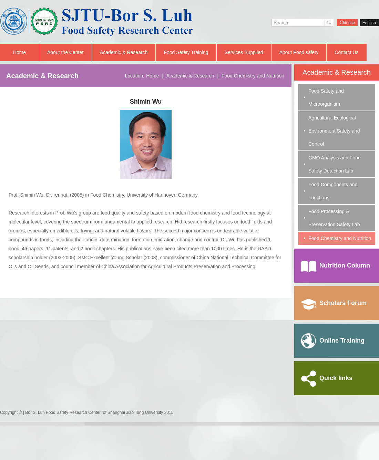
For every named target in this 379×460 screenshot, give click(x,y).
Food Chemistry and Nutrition (339, 238)
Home (19, 52)
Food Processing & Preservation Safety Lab (334, 218)
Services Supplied (244, 52)
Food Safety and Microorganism (326, 97)
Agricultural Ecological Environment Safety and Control (334, 131)
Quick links (326, 378)
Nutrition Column (335, 265)
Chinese (347, 22)
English (369, 22)
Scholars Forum (334, 303)
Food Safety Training (186, 52)
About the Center (65, 52)
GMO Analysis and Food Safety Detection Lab (334, 164)
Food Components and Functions (332, 191)
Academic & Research (124, 52)
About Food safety (299, 52)
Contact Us (346, 52)
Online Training (333, 340)
